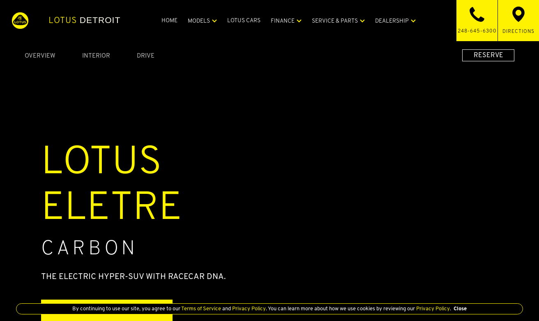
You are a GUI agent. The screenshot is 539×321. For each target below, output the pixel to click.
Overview (40, 55)
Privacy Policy (247, 308)
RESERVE (488, 55)
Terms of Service (200, 308)
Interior (96, 55)
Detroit (85, 20)
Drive (145, 55)
